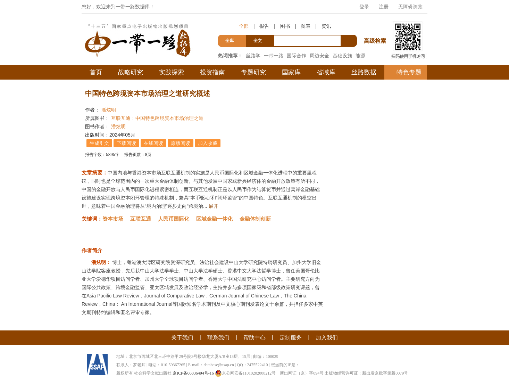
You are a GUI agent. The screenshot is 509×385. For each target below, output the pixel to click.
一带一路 (273, 55)
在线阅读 (153, 143)
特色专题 (409, 72)
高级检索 (376, 28)
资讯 (326, 26)
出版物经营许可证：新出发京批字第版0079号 (366, 373)
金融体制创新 (255, 219)
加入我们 (327, 338)
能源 (360, 55)
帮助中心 (254, 338)
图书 (285, 26)
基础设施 (342, 55)
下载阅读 (126, 143)
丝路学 (253, 55)
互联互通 (140, 219)
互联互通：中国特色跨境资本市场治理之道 (157, 118)
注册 (384, 6)
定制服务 (290, 338)
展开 (213, 206)
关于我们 (182, 338)
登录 (364, 6)
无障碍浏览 (410, 6)
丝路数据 (363, 72)
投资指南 (212, 72)
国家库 (291, 72)
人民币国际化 (173, 219)
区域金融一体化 (214, 219)
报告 (264, 26)
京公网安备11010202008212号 (245, 373)
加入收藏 (207, 143)
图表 (305, 26)
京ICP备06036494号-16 (193, 373)
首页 (96, 72)
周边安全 (319, 55)
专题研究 (253, 72)
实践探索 (171, 72)
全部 (244, 26)
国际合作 (296, 55)
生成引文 (99, 143)
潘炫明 (108, 110)
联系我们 (218, 338)
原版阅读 (180, 143)
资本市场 (112, 219)
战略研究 (130, 72)
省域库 (326, 72)
